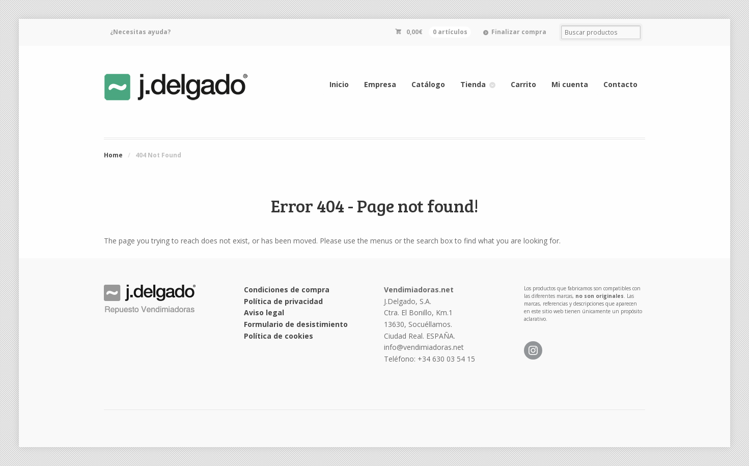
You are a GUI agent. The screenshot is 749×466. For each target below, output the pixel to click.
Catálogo (428, 84)
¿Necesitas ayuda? (140, 32)
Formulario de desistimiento (296, 324)
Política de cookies (278, 336)
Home (113, 155)
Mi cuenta (569, 84)
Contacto (620, 84)
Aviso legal (264, 312)
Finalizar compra (518, 32)
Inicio (339, 84)
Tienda (473, 84)
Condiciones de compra (286, 289)
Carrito (523, 84)
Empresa (380, 84)
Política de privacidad (283, 301)
